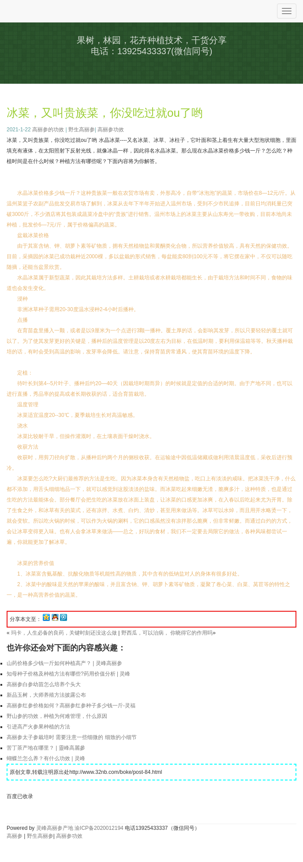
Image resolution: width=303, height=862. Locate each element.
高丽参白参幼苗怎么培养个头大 (44, 684)
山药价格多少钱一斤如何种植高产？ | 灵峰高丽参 (64, 663)
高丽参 (14, 836)
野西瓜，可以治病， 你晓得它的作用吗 (167, 633)
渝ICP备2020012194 (99, 828)
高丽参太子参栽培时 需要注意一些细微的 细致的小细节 (72, 737)
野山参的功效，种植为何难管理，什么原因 (57, 716)
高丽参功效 (110, 129)
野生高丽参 (81, 129)
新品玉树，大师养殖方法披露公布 (46, 695)
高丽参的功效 (48, 129)
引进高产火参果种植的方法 (38, 727)
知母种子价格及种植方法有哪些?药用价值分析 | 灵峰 (68, 674)
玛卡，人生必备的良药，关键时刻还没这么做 (64, 633)
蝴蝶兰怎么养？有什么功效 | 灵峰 (46, 758)
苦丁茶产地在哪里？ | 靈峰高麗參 (46, 748)
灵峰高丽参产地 (54, 828)
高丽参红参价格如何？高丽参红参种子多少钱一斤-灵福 (71, 705)
